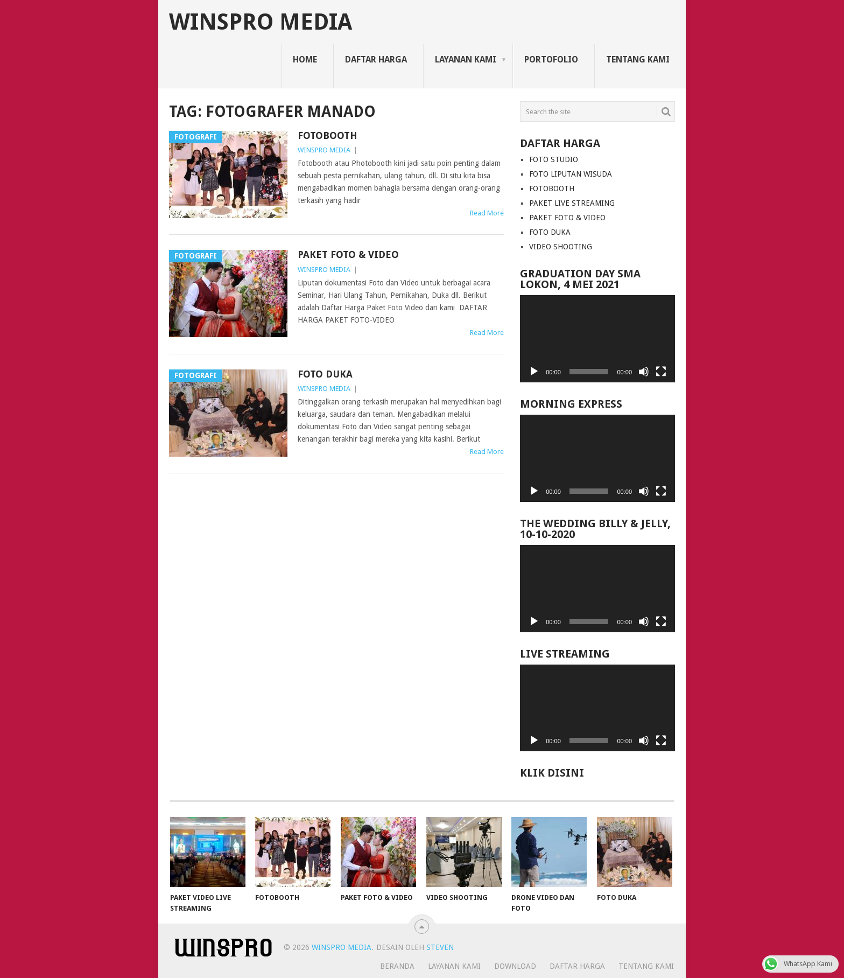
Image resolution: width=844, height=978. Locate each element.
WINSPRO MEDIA (260, 22)
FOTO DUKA (325, 374)
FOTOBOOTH (327, 135)
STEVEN (439, 947)
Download (515, 966)
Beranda (397, 966)
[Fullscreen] (661, 371)
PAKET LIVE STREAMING (572, 203)
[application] (597, 338)
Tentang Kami (638, 59)
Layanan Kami (465, 59)
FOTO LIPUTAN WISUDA (570, 174)
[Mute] (643, 371)
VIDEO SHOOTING (560, 246)
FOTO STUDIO (553, 159)
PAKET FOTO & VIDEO (348, 254)
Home (305, 59)
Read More (487, 213)
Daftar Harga (376, 59)
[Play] (534, 371)
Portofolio (551, 59)
